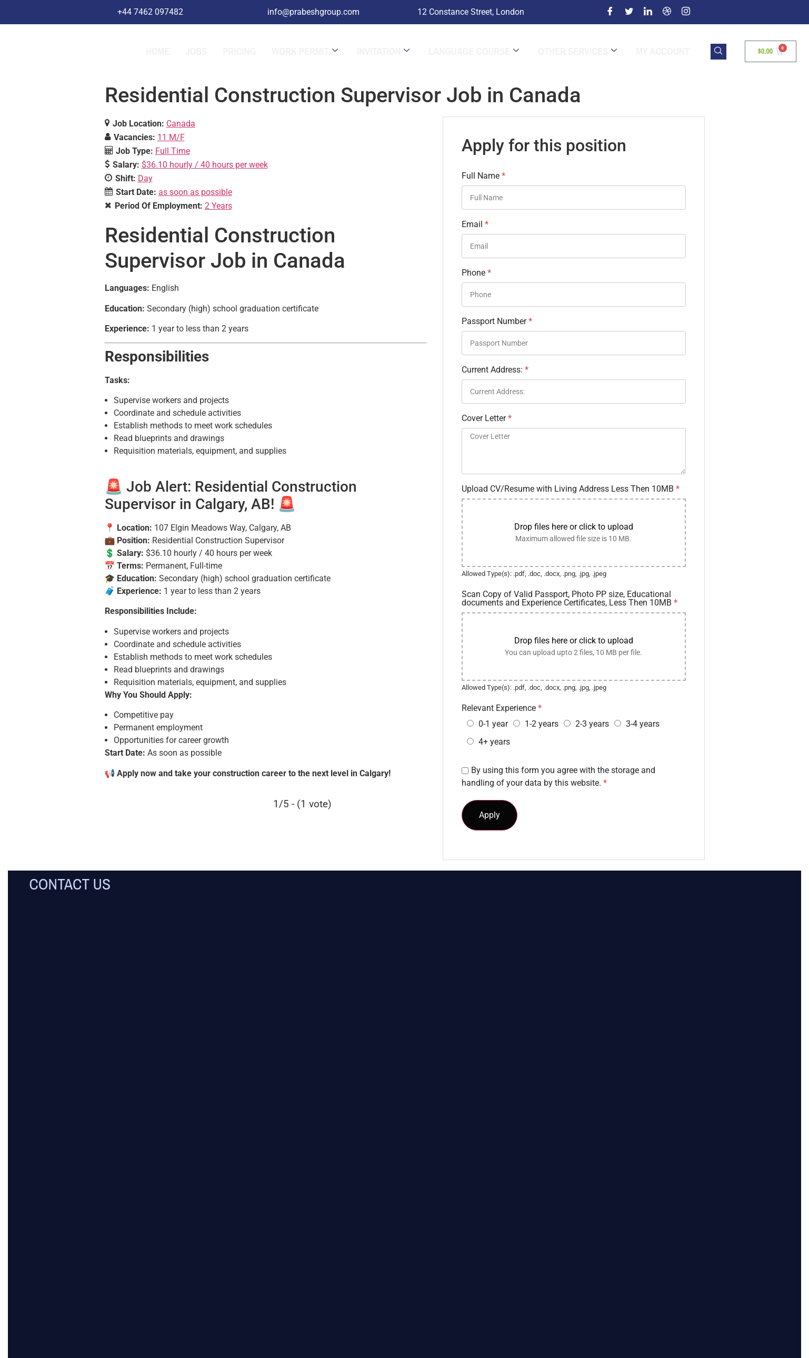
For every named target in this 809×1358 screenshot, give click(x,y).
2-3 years (592, 724)
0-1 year (493, 724)
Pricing (239, 52)
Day (145, 178)
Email (475, 224)
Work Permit (305, 52)
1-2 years (541, 724)
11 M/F (171, 137)
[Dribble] (667, 12)
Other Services (577, 52)
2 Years (218, 206)
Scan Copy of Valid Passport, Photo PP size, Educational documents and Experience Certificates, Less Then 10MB (569, 598)
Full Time (172, 151)
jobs (196, 52)
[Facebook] (610, 12)
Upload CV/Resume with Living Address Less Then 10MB (571, 489)
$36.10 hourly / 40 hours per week (205, 165)
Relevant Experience (502, 708)
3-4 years (643, 724)
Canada (180, 124)
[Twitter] (629, 12)
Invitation (383, 52)
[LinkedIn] (648, 12)
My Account (662, 52)
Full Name (483, 176)
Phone (476, 273)
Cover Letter (487, 418)
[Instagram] (686, 12)
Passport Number (497, 321)
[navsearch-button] (718, 52)
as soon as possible (195, 192)
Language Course (473, 52)
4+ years (494, 742)
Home (157, 52)
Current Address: (495, 370)
